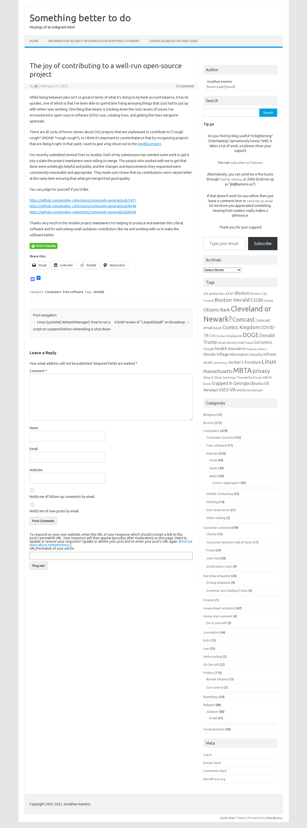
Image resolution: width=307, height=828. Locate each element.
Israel (213, 718)
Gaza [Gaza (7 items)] (249, 343)
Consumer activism (216, 527)
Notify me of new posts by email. (54, 511)
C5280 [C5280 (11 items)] (257, 299)
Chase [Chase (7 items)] (268, 300)
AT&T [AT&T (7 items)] (229, 294)
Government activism (218, 608)
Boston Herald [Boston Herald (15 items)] (232, 300)
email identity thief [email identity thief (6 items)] (231, 342)
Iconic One (227, 818)
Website (36, 470)
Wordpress (274, 818)
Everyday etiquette (216, 576)
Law (206, 648)
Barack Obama (216, 679)
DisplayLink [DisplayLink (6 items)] (234, 336)
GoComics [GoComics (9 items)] (263, 342)
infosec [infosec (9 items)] (270, 354)
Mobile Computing (219, 493)
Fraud (210, 550)
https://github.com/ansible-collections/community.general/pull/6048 (83, 206)
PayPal (225, 179)
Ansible (99, 292)
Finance (208, 600)
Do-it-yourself (216, 623)
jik (36, 86)
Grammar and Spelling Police (227, 590)
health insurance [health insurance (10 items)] (230, 348)
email (213, 460)
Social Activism (213, 729)
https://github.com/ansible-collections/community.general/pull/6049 (83, 212)
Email (34, 449)
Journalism (211, 632)
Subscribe (262, 243)
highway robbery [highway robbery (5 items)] (257, 349)
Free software (73, 292)
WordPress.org (214, 779)
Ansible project (149, 144)
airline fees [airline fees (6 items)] (217, 293)
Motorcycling (212, 656)
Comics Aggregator (226, 482)
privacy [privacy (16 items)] (261, 371)
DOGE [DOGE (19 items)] (251, 335)
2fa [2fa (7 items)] (205, 294)
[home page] (216, 86)
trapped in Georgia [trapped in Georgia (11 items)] (230, 383)
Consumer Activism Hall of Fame (229, 542)
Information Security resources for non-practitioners (93, 41)
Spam (213, 468)
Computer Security (219, 437)
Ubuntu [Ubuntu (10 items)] (256, 383)
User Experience (217, 510)
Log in (207, 754)
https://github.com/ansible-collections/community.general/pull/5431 (83, 200)
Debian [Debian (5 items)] (221, 336)
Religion (209, 705)
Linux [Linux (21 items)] (269, 361)
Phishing (212, 502)
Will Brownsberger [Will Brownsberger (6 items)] (250, 390)
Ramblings (210, 697)
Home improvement (217, 616)
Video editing (215, 518)
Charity (211, 534)
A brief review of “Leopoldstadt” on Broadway (151, 322)
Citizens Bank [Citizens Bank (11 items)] (216, 309)
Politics (208, 672)
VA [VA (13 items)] (233, 389)
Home (34, 41)
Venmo (236, 179)
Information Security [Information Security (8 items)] (246, 354)
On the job (211, 664)
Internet (212, 453)
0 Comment (185, 86)
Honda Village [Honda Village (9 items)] (216, 354)
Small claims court (219, 566)
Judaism (212, 711)
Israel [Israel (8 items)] (208, 362)
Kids (206, 640)
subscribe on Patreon (246, 163)
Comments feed (214, 770)
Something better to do (80, 17)
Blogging (209, 414)
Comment (38, 371)
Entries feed (212, 763)
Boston (208, 422)
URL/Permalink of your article (52, 548)
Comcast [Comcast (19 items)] (243, 319)
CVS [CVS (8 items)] (212, 336)
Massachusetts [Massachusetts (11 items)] (217, 371)
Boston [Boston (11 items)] (242, 293)
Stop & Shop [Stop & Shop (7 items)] (212, 377)
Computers (53, 292)
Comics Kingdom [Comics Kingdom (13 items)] (241, 327)
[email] (230, 86)
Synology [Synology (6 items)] (229, 377)
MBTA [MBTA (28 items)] (242, 370)
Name (34, 428)
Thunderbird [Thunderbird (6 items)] (245, 377)
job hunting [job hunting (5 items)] (220, 362)
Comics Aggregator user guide (173, 41)
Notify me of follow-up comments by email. (62, 497)
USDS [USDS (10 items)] (224, 389)
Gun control (214, 687)
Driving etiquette (218, 582)
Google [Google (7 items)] (208, 349)
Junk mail (212, 558)
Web (212, 476)
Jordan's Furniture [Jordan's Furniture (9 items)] (244, 362)
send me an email (260, 201)
